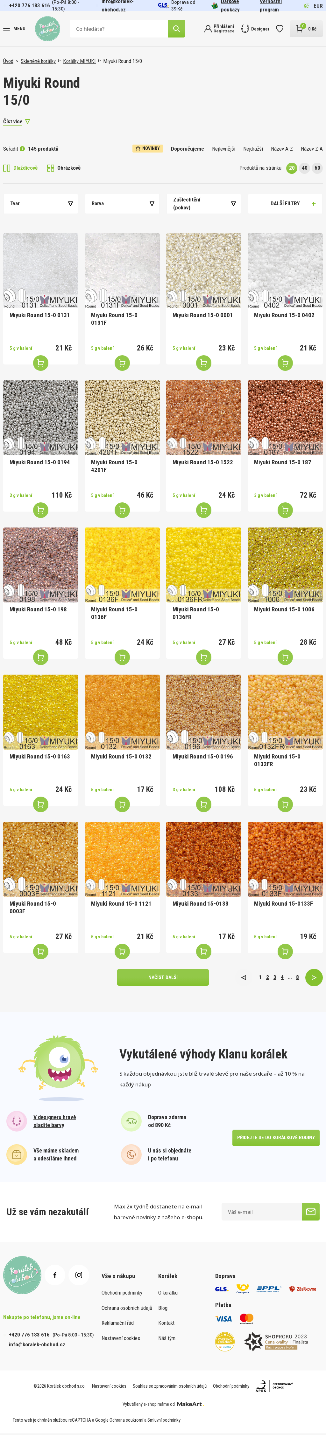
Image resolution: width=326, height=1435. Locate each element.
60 (317, 168)
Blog (162, 1309)
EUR (318, 6)
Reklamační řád (118, 1324)
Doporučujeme (187, 149)
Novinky (148, 148)
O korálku (168, 1294)
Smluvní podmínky (164, 1422)
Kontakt (166, 1324)
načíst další (163, 978)
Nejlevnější (223, 149)
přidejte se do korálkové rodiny (275, 1139)
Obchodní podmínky (122, 1294)
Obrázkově (64, 168)
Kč (306, 6)
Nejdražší (253, 149)
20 (292, 168)
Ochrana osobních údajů (127, 1309)
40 (305, 168)
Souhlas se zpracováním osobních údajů (170, 1388)
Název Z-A (312, 149)
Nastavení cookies (121, 1339)
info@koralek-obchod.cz (37, 1346)
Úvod (8, 61)
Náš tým (166, 1339)
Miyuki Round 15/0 (122, 61)
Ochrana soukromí (126, 1422)
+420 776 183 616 (29, 5)
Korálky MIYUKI (79, 61)
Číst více (13, 121)
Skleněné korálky (38, 61)
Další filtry (285, 203)
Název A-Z (282, 149)
